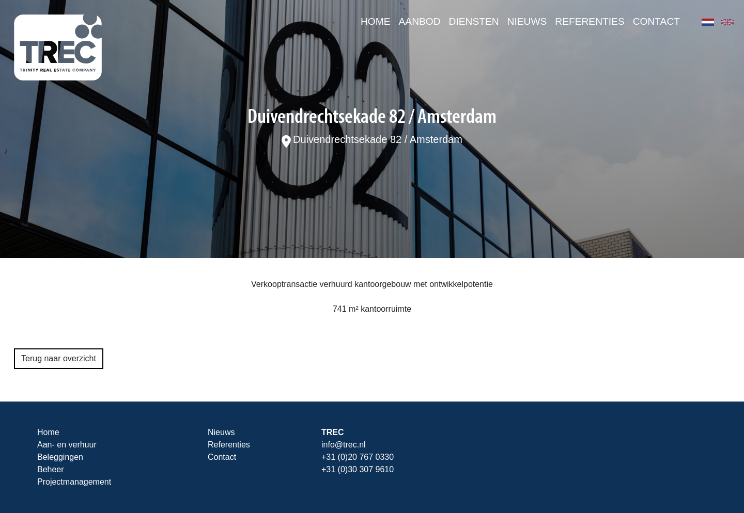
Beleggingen (60, 457)
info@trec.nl (343, 444)
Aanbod (420, 21)
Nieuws (527, 21)
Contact (656, 21)
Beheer (50, 469)
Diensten (474, 21)
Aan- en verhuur (67, 444)
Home (376, 21)
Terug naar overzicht (58, 358)
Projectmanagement (74, 481)
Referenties (589, 21)
